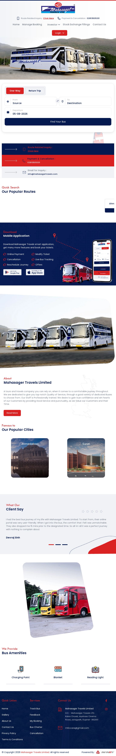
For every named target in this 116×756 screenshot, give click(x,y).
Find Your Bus (58, 121)
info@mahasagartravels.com (42, 174)
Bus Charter (36, 727)
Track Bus (35, 708)
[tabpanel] (58, 526)
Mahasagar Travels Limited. (35, 752)
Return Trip (35, 90)
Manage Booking (32, 24)
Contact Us (99, 24)
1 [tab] (51, 544)
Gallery (5, 714)
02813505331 (93, 18)
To (68, 99)
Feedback (35, 714)
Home (16, 24)
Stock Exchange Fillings (76, 24)
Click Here (48, 18)
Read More (12, 412)
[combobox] (35, 103)
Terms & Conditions (12, 739)
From (15, 99)
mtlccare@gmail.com (77, 728)
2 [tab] (58, 544)
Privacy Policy (9, 733)
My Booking (36, 720)
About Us (6, 720)
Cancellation (36, 733)
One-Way (15, 90)
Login (59, 32)
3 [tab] (65, 544)
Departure (18, 110)
